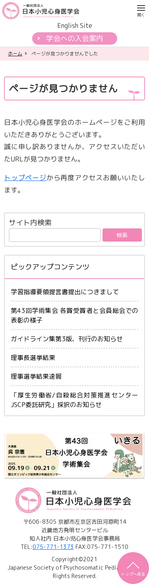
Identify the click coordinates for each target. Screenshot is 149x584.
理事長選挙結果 (33, 357)
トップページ (25, 177)
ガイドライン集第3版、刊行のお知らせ (67, 338)
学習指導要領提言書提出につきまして (65, 291)
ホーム (15, 53)
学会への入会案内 (74, 38)
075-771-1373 (53, 547)
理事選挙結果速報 (36, 376)
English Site (74, 25)
